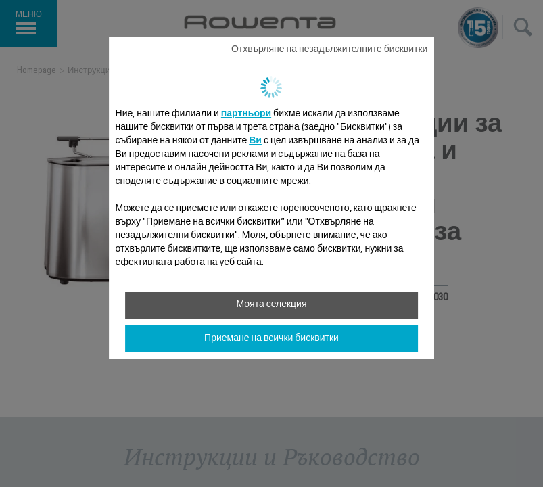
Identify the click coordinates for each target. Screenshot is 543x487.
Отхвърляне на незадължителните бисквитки (329, 50)
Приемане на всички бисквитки (271, 339)
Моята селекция (271, 305)
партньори (246, 114)
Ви (255, 141)
